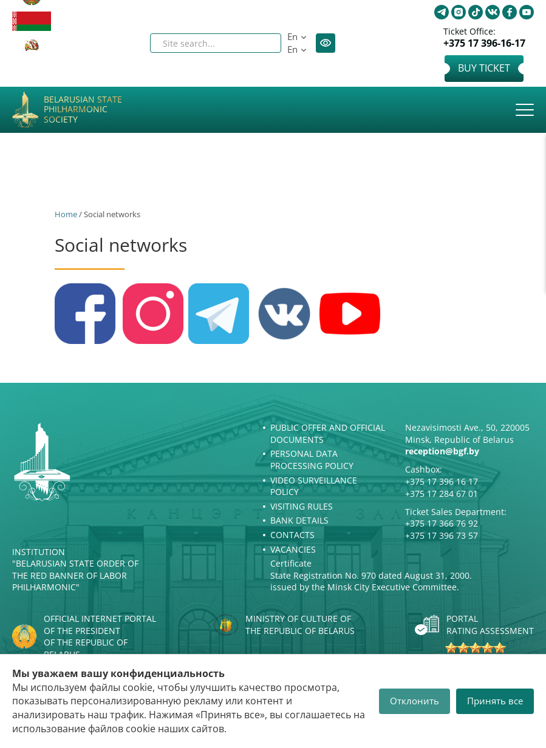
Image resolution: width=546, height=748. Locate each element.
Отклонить (414, 701)
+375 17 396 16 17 (441, 481)
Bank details (299, 520)
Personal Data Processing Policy (311, 459)
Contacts (292, 535)
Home (66, 214)
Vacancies (293, 549)
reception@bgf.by (442, 451)
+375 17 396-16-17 (484, 43)
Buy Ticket (484, 68)
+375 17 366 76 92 (441, 523)
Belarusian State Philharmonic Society (83, 110)
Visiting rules (301, 506)
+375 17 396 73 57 (441, 535)
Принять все (495, 701)
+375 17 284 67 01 (441, 493)
